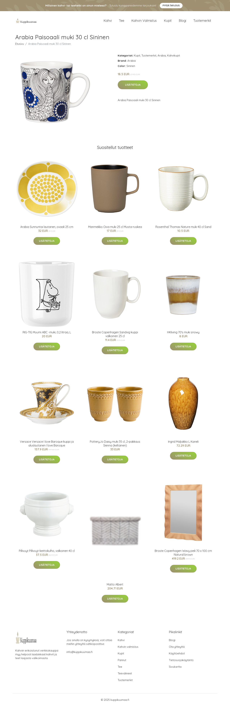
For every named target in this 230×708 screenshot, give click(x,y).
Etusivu (19, 45)
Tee (121, 21)
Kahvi (108, 21)
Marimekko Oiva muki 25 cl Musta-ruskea (115, 228)
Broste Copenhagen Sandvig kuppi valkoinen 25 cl (115, 336)
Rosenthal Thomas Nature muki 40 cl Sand (183, 228)
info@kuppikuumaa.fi (79, 654)
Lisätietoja (133, 86)
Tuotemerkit (202, 21)
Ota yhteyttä (177, 648)
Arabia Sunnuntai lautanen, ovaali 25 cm (46, 228)
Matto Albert (115, 586)
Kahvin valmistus (144, 21)
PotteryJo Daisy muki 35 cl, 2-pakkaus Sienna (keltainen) (115, 445)
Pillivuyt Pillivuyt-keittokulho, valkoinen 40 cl (47, 552)
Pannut (122, 662)
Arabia (162, 57)
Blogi (182, 21)
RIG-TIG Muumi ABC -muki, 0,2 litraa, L (47, 334)
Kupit (168, 21)
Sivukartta (175, 668)
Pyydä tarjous (171, 5)
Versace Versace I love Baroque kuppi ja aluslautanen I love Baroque (47, 445)
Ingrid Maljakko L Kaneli (183, 443)
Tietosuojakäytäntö (181, 662)
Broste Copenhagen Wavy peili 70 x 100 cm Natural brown (183, 554)
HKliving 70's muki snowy (183, 334)
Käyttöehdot (177, 655)
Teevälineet (125, 675)
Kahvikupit (173, 57)
